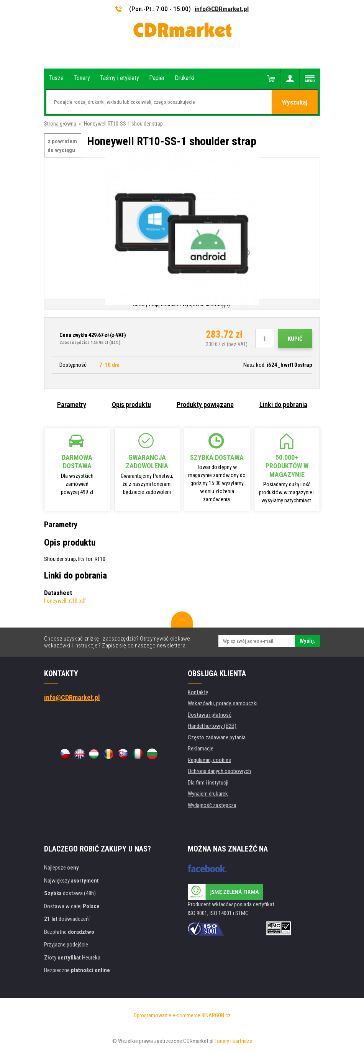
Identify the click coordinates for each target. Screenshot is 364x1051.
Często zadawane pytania (217, 737)
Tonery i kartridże (233, 1041)
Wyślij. (307, 640)
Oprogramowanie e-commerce (167, 1015)
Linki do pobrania (283, 404)
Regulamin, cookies (209, 760)
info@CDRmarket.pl (222, 9)
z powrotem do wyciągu (62, 146)
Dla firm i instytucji (208, 782)
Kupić (295, 338)
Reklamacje (200, 748)
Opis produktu (131, 404)
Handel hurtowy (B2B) (212, 725)
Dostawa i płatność (209, 714)
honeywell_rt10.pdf (65, 601)
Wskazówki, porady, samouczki (222, 703)
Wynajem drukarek (208, 793)
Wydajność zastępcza (212, 805)
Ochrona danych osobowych (219, 771)
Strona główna (60, 124)
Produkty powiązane (205, 404)
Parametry (71, 404)
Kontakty (198, 692)
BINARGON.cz (216, 1015)
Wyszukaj (294, 102)
